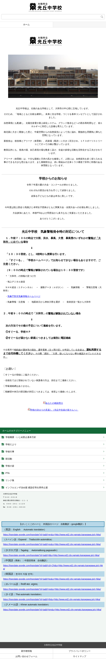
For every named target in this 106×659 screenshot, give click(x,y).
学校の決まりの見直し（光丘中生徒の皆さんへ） (54, 410)
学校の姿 (9, 466)
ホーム (26, 24)
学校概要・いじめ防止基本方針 (20, 437)
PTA (7, 473)
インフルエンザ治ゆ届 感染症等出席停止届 (26, 487)
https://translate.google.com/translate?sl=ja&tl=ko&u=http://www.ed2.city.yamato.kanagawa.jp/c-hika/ (52, 579)
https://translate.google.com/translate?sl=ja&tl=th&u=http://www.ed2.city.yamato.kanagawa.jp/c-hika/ (51, 599)
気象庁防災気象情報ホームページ (24, 296)
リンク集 (9, 480)
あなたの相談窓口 (53, 403)
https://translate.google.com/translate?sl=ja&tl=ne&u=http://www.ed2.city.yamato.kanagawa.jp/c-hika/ (52, 589)
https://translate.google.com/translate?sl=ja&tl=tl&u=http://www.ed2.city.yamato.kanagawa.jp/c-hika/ (51, 555)
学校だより (10, 444)
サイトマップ (79, 656)
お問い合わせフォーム (26, 656)
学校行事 (9, 451)
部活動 (8, 459)
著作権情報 (26, 651)
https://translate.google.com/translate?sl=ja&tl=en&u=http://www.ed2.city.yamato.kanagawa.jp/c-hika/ (52, 534)
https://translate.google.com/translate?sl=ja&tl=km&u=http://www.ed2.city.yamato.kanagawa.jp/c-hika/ (52, 609)
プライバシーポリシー (80, 651)
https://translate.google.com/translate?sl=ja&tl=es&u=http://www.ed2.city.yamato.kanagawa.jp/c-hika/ (52, 544)
